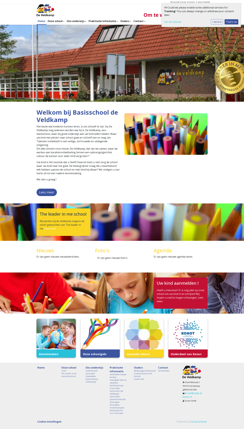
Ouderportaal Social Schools (143, 375)
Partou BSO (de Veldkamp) (116, 392)
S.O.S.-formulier (116, 413)
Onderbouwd (91, 370)
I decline (217, 22)
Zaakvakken (91, 376)
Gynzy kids (90, 373)
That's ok (231, 22)
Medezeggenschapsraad (144, 370)
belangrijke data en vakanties (118, 381)
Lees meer (46, 192)
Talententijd (91, 382)
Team (63, 370)
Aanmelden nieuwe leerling (118, 376)
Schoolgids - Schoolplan (115, 403)
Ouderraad (139, 379)
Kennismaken (164, 370)
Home (41, 21)
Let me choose (172, 22)
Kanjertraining (92, 379)
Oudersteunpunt (117, 407)
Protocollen (115, 388)
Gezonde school (68, 376)
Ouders (125, 21)
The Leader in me (68, 373)
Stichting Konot (116, 410)
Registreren (204, 2)
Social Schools (199, 421)
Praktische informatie (103, 21)
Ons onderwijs (76, 21)
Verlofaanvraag (116, 385)
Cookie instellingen (49, 421)
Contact (138, 21)
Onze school (55, 21)
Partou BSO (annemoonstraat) (117, 398)
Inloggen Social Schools (182, 2)
